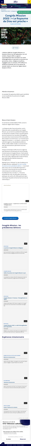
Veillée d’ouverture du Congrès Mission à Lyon (15, 273)
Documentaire (7, 380)
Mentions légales (20, 445)
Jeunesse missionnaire (9, 382)
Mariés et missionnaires (9, 357)
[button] (15, 48)
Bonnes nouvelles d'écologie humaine (12, 355)
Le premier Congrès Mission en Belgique (13, 248)
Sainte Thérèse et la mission (10, 407)
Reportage (6, 246)
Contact (14, 445)
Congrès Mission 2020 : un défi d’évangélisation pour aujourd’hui (15, 326)
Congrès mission (7, 271)
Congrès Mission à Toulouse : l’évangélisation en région (15, 298)
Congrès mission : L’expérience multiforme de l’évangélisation (15, 204)
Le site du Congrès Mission (10, 218)
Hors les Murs (7, 185)
